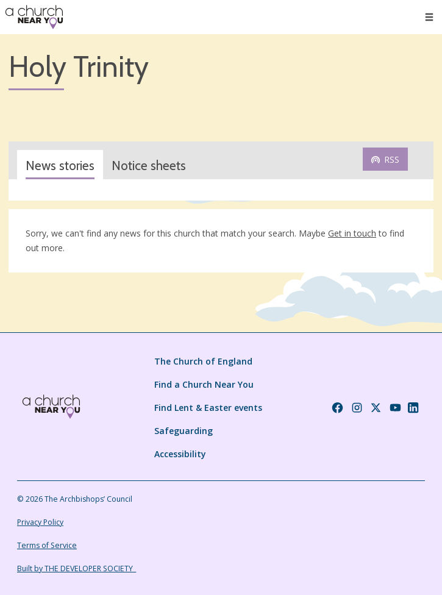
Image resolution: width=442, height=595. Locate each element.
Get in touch (352, 233)
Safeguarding (183, 430)
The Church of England (203, 361)
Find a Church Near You (204, 384)
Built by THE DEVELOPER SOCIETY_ (76, 568)
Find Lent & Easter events (208, 407)
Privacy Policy (40, 522)
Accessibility (180, 454)
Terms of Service (47, 545)
